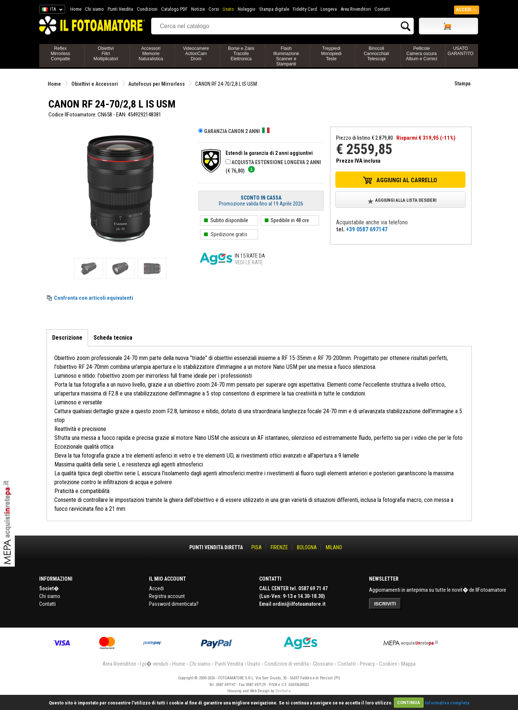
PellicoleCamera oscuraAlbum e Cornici (421, 53)
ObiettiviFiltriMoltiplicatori (106, 53)
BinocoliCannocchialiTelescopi (376, 53)
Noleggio (246, 9)
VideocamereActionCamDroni (196, 53)
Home (75, 9)
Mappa (408, 663)
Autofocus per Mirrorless (156, 84)
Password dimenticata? (174, 604)
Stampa (462, 83)
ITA (50, 10)
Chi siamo (94, 9)
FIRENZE (279, 547)
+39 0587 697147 (366, 229)
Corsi (214, 9)
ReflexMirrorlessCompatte (60, 53)
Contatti (382, 9)
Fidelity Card (305, 9)
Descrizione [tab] (67, 337)
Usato (228, 9)
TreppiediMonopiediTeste (331, 53)
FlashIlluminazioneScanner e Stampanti (286, 56)
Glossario (323, 663)
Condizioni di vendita (286, 663)
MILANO (334, 547)
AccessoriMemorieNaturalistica (151, 53)
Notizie (198, 9)
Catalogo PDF (174, 9)
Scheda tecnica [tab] (113, 337)
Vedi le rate (249, 262)
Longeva (329, 9)
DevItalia (283, 691)
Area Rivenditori (356, 9)
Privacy (367, 663)
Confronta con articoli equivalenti (93, 298)
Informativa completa (447, 702)
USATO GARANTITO (461, 51)
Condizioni (147, 9)
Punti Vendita (120, 9)
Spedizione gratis (229, 234)
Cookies (388, 663)
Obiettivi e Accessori (94, 84)
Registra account (167, 596)
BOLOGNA (307, 547)
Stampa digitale (274, 9)
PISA (256, 547)
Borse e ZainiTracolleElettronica (241, 53)
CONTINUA (408, 702)
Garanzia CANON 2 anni (237, 131)
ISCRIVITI (385, 604)
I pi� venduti (154, 663)
